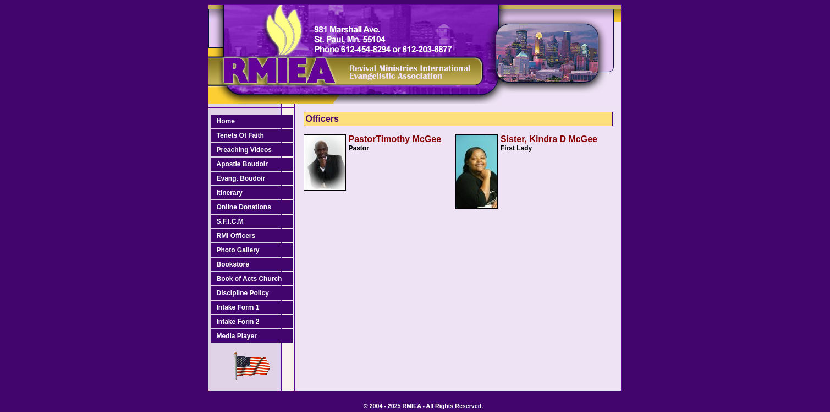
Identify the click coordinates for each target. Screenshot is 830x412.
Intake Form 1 (238, 307)
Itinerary (230, 193)
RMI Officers (236, 236)
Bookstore (233, 264)
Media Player (237, 336)
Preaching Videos (244, 150)
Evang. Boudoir (241, 178)
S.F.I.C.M (230, 221)
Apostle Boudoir (242, 164)
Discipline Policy (243, 293)
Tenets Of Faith (240, 135)
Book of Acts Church (249, 279)
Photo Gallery (238, 250)
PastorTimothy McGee (395, 139)
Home (226, 121)
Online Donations (244, 207)
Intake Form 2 (238, 322)
